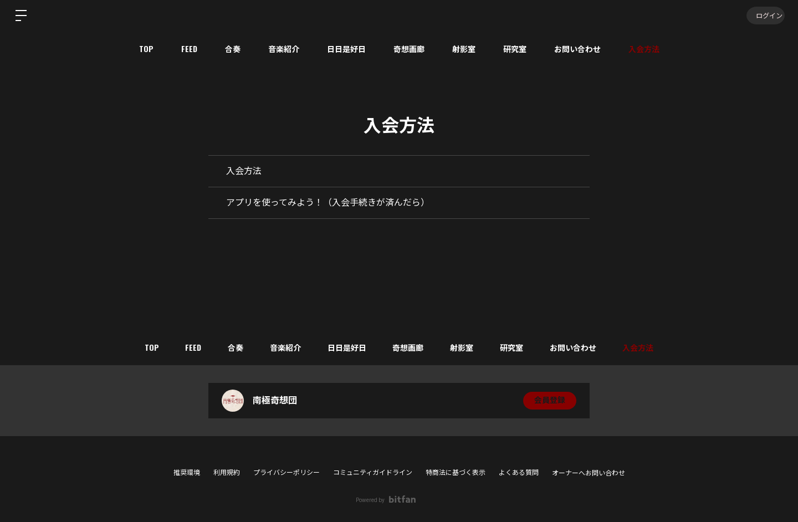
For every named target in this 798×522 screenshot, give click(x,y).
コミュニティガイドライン (372, 473)
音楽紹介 (283, 48)
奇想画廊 (408, 48)
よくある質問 (519, 473)
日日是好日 (346, 48)
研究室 (514, 48)
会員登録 (549, 400)
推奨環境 (186, 473)
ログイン (764, 15)
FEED (189, 48)
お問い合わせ (577, 48)
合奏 (233, 48)
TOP (146, 48)
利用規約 (226, 473)
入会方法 (643, 48)
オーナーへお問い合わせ (588, 473)
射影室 (463, 48)
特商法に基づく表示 (455, 473)
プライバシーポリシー (286, 473)
